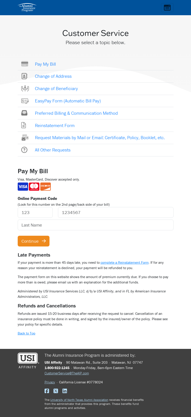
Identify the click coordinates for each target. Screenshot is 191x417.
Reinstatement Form (55, 125)
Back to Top (26, 333)
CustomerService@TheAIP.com (67, 373)
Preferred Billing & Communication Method (76, 113)
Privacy (50, 382)
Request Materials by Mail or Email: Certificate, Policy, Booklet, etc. (100, 137)
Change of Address (53, 76)
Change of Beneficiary (56, 88)
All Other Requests (53, 150)
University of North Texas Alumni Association (79, 400)
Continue (33, 241)
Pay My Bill (45, 64)
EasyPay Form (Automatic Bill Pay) (68, 101)
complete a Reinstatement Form (125, 262)
